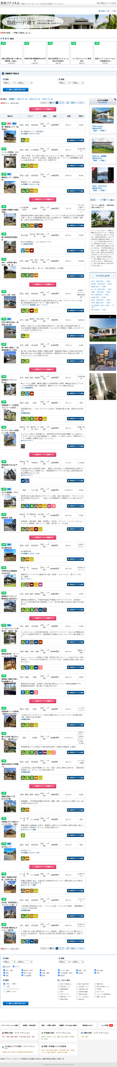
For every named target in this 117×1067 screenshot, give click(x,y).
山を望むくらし (84, 986)
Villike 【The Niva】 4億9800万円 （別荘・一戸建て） (100, 188)
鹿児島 (62, 975)
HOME (102, 11)
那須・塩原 (27, 973)
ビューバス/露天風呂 (103, 994)
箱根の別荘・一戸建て (99, 287)
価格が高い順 (35, 99)
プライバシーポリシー (13, 1059)
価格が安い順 (22, 99)
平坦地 (99, 989)
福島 (7, 975)
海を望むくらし (65, 986)
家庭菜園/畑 (64, 989)
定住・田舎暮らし (66, 984)
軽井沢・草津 (28, 970)
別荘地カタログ (88, 1025)
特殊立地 (100, 984)
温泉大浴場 (64, 999)
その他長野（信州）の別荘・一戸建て (103, 306)
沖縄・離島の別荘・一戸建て (101, 303)
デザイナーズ (64, 994)
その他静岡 (27, 975)
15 (68, 103)
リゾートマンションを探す (10, 1025)
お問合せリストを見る (107, 3)
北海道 (81, 973)
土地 (7, 986)
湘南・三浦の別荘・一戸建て (101, 292)
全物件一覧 (60, 1059)
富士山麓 (100, 970)
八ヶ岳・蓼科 (64, 970)
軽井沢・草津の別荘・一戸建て (102, 284)
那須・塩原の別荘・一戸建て (101, 300)
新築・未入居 (101, 997)
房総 (7, 973)
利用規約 (24, 1059)
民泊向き (81, 999)
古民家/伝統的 (83, 992)
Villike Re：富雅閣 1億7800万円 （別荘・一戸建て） (99, 158)
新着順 (11, 99)
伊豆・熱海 (9, 970)
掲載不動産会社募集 (49, 1059)
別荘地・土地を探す (29, 1025)
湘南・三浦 (82, 970)
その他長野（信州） (66, 973)
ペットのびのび (84, 997)
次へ (73, 103)
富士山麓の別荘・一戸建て (100, 295)
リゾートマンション (12, 989)
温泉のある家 (83, 994)
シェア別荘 (107, 1025)
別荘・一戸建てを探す (49, 1025)
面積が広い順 (48, 99)
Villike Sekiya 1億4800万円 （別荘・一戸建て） (99, 128)
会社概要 (31, 1059)
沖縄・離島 (45, 973)
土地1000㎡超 (83, 989)
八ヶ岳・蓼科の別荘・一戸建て (102, 289)
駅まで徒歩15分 (84, 984)
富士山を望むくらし (103, 986)
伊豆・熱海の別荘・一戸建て (101, 281)
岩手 (98, 973)
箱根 (43, 970)
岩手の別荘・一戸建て (99, 310)
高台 (61, 992)
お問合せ (38, 1059)
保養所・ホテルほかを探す (68, 1025)
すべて (16, 967)
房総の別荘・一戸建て (99, 297)
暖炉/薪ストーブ (65, 997)
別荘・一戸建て (11, 984)
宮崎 (43, 975)
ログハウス (100, 992)
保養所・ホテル (11, 991)
